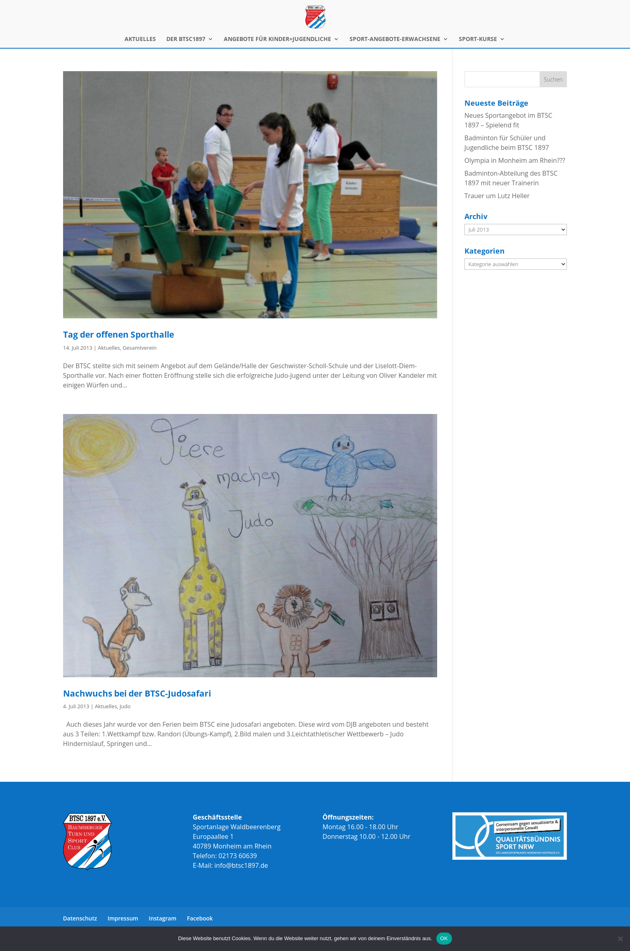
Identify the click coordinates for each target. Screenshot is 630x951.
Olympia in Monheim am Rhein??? (514, 160)
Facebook (200, 918)
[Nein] (620, 939)
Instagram (162, 918)
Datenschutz (80, 918)
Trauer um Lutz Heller (497, 195)
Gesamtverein (140, 347)
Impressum (123, 918)
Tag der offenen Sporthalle (118, 334)
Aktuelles (109, 347)
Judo (125, 706)
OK (444, 938)
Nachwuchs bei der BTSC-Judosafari (137, 693)
